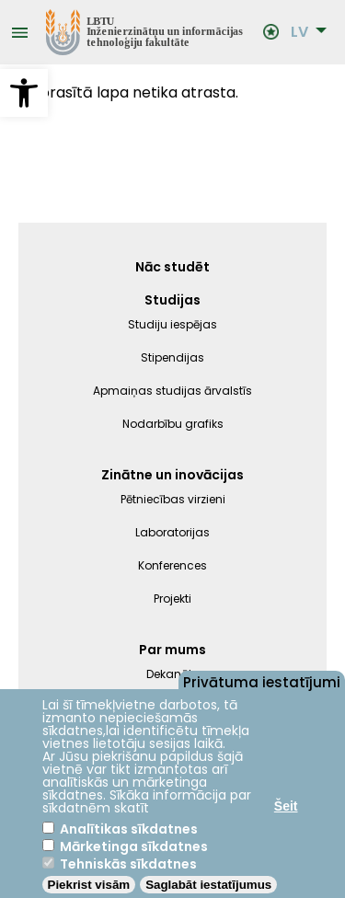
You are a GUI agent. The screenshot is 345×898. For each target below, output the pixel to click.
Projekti (172, 598)
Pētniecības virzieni (173, 499)
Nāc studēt (172, 267)
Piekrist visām (89, 885)
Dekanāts (172, 674)
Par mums (172, 649)
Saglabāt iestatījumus (208, 885)
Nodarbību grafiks (173, 424)
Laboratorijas (172, 532)
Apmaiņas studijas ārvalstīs (172, 390)
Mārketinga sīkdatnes (134, 846)
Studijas (172, 300)
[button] (24, 93)
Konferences (172, 565)
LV (299, 32)
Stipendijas (172, 357)
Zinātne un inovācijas (172, 475)
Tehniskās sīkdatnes (128, 864)
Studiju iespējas (172, 324)
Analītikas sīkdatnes (129, 829)
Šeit (286, 806)
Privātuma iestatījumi (261, 681)
